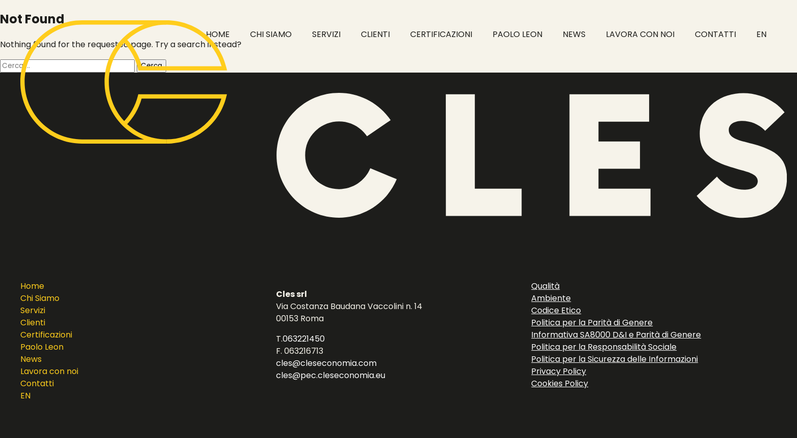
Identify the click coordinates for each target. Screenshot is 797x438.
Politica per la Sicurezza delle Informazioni (614, 359)
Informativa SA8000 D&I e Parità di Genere (616, 335)
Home (32, 286)
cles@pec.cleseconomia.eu (330, 375)
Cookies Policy (559, 383)
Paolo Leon (42, 347)
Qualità (545, 286)
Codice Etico (556, 310)
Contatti (37, 383)
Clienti (32, 322)
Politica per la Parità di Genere (592, 322)
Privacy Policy (558, 371)
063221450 (304, 339)
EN (25, 395)
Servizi (32, 310)
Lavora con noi (49, 371)
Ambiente (551, 298)
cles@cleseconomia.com (326, 363)
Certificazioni (46, 335)
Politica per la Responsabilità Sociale (604, 347)
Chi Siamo (39, 298)
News (31, 359)
